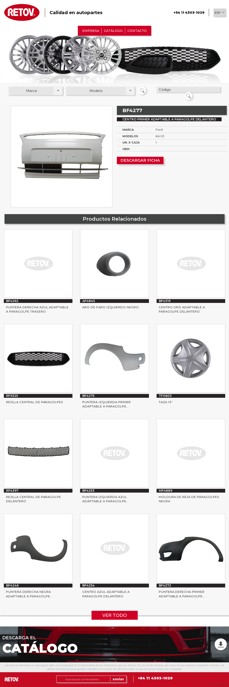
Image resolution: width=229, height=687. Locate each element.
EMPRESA (90, 31)
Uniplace (223, 684)
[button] (220, 13)
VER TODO (114, 615)
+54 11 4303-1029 (189, 12)
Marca (31, 91)
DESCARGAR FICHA (140, 160)
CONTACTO (137, 31)
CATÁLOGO (113, 31)
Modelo (96, 91)
